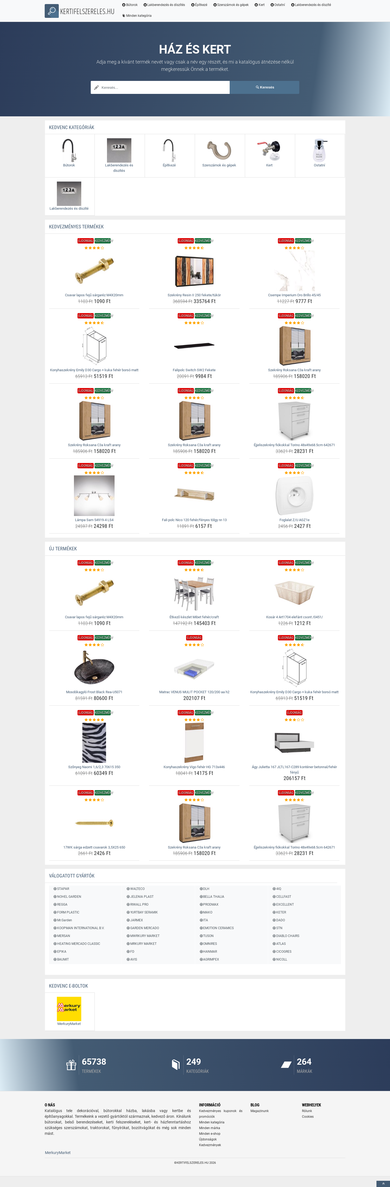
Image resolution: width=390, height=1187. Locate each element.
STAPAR (61, 889)
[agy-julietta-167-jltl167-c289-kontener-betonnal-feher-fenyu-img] (294, 742)
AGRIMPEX (209, 959)
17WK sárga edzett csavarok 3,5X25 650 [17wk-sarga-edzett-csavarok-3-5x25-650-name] (94, 847)
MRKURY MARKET (141, 944)
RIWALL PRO (137, 904)
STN (277, 928)
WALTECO (135, 889)
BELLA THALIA (211, 897)
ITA (203, 920)
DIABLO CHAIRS (285, 936)
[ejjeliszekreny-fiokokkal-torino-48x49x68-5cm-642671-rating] (294, 398)
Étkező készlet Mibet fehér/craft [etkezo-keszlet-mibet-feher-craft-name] (194, 617)
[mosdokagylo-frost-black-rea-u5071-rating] (94, 645)
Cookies (308, 1117)
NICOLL (279, 959)
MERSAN (61, 936)
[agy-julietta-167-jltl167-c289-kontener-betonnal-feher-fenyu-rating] (294, 720)
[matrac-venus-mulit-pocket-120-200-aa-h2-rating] (194, 645)
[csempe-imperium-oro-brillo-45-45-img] (294, 271)
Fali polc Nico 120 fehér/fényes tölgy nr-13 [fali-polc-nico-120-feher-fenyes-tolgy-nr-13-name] (194, 520)
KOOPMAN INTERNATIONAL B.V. (79, 928)
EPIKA (59, 951)
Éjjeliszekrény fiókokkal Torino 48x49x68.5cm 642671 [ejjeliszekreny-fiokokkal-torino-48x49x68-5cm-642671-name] (294, 445)
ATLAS (279, 944)
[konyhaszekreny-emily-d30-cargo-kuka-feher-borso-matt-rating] (94, 323)
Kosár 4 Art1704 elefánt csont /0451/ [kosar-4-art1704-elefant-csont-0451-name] (294, 617)
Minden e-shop (209, 1134)
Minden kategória (137, 16)
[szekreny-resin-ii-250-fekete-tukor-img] (194, 271)
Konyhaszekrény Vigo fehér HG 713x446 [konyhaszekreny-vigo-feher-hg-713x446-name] (194, 767)
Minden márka (209, 1128)
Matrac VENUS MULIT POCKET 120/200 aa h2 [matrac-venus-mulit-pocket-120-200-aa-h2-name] (194, 692)
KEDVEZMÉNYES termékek (76, 226)
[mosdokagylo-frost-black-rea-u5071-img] (94, 667)
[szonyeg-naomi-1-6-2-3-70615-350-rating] (94, 720)
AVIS (131, 959)
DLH (204, 889)
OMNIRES (208, 944)
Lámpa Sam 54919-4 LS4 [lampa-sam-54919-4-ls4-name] (94, 520)
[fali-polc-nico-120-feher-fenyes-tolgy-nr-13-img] (194, 495)
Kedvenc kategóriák (71, 127)
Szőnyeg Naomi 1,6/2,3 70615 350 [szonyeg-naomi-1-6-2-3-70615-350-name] (94, 767)
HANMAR (208, 951)
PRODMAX (209, 904)
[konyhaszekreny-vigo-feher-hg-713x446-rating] (194, 720)
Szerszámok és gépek (231, 5)
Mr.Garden (62, 920)
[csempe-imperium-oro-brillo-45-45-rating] (294, 248)
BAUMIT (61, 959)
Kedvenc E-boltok (68, 986)
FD (130, 951)
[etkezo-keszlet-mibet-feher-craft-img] (194, 593)
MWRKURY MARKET (142, 936)
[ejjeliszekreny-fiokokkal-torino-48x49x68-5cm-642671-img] (294, 420)
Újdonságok (208, 1139)
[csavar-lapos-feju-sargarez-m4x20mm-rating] (94, 248)
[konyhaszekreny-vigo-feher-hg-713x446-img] (194, 742)
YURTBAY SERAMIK (142, 912)
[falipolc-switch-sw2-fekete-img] (194, 345)
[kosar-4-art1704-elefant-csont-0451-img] (294, 593)
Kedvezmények (210, 1145)
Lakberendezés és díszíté (311, 5)
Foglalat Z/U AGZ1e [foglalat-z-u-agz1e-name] (295, 520)
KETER (279, 912)
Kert (259, 5)
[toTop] (383, 1184)
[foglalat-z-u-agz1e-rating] (294, 473)
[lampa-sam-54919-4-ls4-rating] (94, 473)
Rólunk (307, 1111)
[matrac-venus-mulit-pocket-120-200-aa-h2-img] (194, 667)
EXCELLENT (283, 904)
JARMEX (134, 920)
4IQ (276, 889)
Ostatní (277, 5)
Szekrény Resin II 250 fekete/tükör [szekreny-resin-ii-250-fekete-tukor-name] (194, 295)
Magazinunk (260, 1111)
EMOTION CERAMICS (216, 928)
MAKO (205, 912)
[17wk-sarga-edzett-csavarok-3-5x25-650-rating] (94, 800)
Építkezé (199, 5)
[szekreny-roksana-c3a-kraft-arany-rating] (294, 323)
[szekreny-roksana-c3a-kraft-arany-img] (294, 345)
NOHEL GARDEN (67, 897)
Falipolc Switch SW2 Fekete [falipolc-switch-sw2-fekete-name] (194, 370)
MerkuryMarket (58, 1152)
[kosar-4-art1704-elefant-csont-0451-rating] (294, 570)
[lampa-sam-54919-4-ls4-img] (94, 495)
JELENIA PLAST (139, 897)
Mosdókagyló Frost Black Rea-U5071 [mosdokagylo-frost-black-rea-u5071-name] (94, 692)
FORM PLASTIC (66, 912)
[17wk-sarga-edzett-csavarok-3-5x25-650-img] (94, 823)
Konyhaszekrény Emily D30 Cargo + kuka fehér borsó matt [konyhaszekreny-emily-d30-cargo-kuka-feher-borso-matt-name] (94, 370)
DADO (278, 920)
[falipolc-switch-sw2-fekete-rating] (194, 323)
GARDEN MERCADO (142, 928)
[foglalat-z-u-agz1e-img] (294, 495)
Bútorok (130, 5)
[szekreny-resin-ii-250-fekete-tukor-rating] (194, 248)
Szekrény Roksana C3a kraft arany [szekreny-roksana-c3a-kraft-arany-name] (294, 370)
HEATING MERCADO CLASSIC (76, 944)
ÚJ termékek (63, 548)
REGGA (60, 904)
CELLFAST (281, 897)
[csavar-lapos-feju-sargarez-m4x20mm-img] (94, 271)
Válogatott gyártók (72, 876)
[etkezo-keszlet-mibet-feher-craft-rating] (194, 570)
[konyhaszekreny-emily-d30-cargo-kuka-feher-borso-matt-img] (94, 345)
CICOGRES (281, 951)
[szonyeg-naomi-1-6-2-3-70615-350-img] (94, 742)
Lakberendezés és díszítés (164, 5)
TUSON (206, 936)
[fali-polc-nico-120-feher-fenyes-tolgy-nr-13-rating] (194, 473)
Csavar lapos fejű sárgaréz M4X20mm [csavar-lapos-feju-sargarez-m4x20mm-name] (94, 295)
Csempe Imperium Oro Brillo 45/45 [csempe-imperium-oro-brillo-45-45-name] (294, 295)
